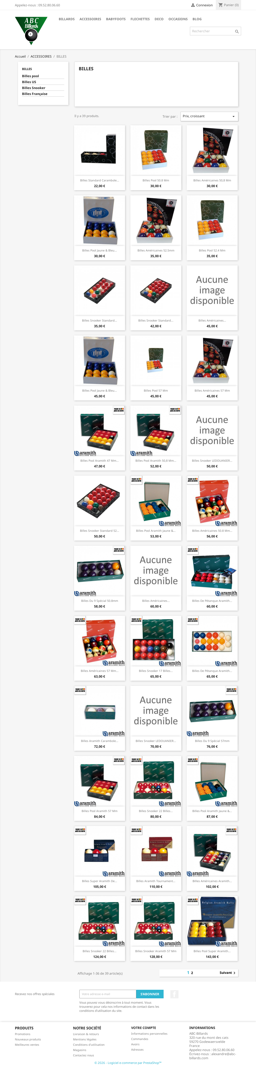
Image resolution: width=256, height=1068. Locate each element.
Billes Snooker (33, 88)
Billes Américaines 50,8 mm (212, 180)
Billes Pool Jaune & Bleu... (99, 250)
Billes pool (30, 76)
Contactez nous (83, 1055)
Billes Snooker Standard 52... (99, 531)
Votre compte (143, 1028)
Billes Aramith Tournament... (155, 881)
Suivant (228, 973)
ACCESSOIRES (90, 19)
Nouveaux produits (28, 1039)
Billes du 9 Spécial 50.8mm (99, 601)
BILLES (27, 69)
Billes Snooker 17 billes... (156, 671)
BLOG (197, 19)
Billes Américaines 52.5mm (155, 250)
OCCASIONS (178, 19)
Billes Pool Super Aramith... (212, 951)
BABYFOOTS (116, 19)
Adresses (137, 1049)
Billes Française (35, 94)
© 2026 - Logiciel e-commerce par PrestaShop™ (128, 1063)
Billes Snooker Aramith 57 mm (155, 951)
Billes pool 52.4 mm (212, 250)
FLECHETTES (140, 19)
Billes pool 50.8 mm (156, 180)
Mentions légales (84, 1039)
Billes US (29, 82)
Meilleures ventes (27, 1045)
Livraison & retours (86, 1034)
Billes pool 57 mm (156, 390)
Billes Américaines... (212, 320)
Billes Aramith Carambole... (99, 741)
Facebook (174, 994)
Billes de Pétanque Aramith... (212, 601)
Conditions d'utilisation (89, 1045)
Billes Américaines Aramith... (212, 881)
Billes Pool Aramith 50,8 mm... (155, 461)
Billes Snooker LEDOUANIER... (212, 461)
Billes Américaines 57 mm (212, 390)
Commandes (139, 1039)
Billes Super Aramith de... (99, 881)
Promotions (22, 1034)
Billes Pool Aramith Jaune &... (156, 531)
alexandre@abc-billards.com (212, 1056)
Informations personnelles (149, 1034)
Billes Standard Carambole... (99, 180)
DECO (159, 19)
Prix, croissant (209, 116)
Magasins (79, 1050)
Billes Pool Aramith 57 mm (99, 811)
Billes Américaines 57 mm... (100, 671)
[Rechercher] (215, 31)
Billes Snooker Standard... (99, 320)
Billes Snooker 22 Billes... (156, 811)
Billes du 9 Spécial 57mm (212, 741)
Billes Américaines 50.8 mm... (212, 531)
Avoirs (135, 1044)
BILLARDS (67, 19)
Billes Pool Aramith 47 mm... (99, 461)
